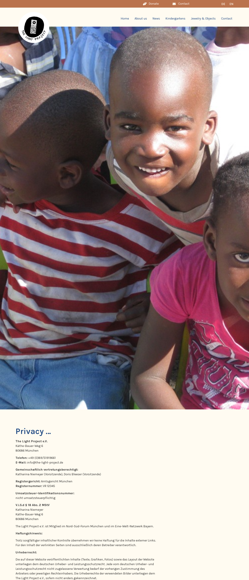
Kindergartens (175, 18)
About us (141, 18)
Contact (226, 18)
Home (125, 18)
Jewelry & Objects (203, 18)
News (156, 18)
